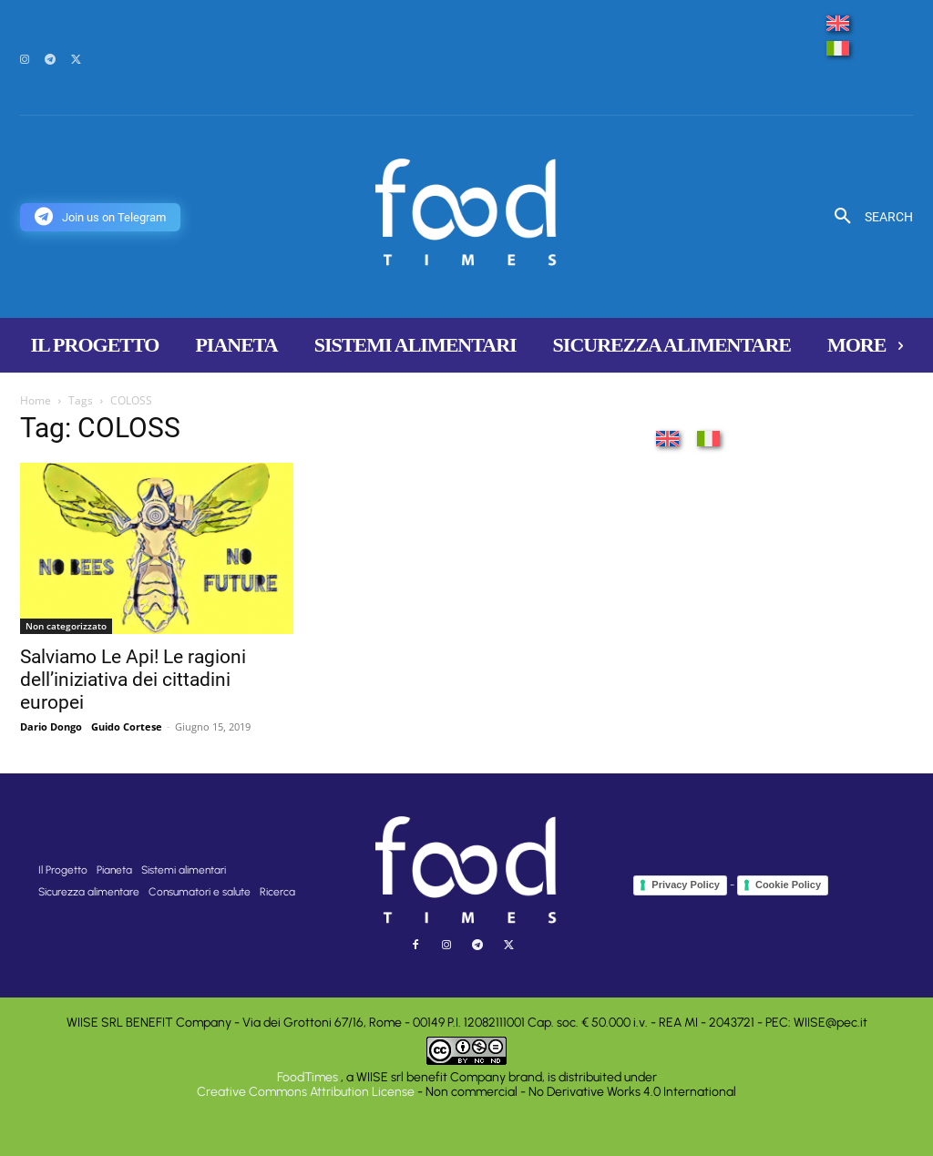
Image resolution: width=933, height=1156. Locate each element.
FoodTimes (309, 1077)
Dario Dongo (51, 726)
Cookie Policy (788, 884)
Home (35, 400)
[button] (867, 217)
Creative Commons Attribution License (306, 1092)
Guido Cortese (126, 726)
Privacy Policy (685, 884)
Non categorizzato (66, 625)
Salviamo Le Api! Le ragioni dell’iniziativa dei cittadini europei (133, 679)
